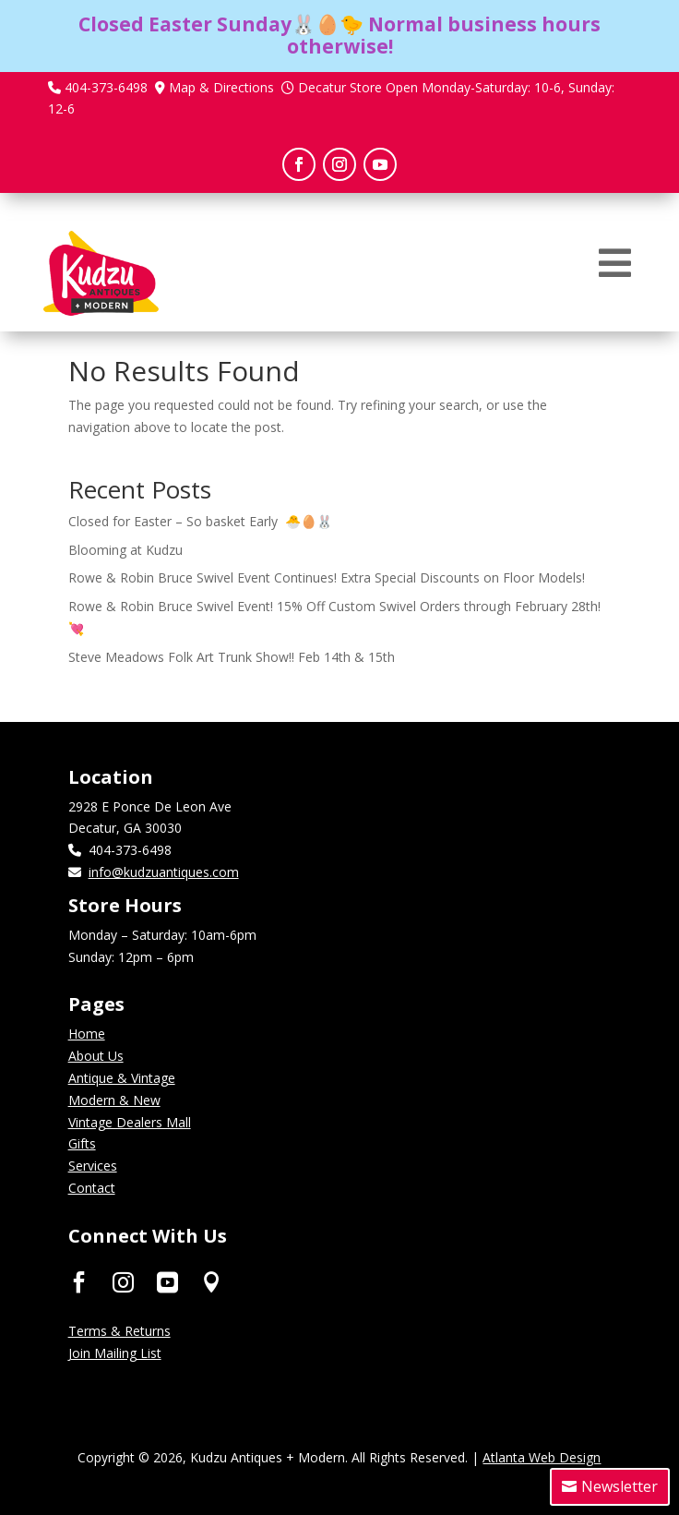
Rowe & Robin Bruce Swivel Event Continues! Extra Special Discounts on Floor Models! (326, 577)
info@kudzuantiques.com (164, 872)
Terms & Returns (119, 1331)
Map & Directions (221, 87)
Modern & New (114, 1100)
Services (92, 1165)
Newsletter (619, 1486)
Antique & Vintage (121, 1078)
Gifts (82, 1143)
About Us (96, 1055)
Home (86, 1033)
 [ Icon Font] (167, 1282)
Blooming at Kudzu (125, 550)
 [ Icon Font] (78, 1282)
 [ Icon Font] (211, 1282)
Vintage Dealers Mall (129, 1122)
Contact (91, 1187)
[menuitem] (615, 263)
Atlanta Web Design (541, 1457)
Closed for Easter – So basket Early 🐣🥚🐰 (200, 521)
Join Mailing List (114, 1353)
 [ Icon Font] (123, 1282)
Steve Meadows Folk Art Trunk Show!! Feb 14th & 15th (231, 657)
